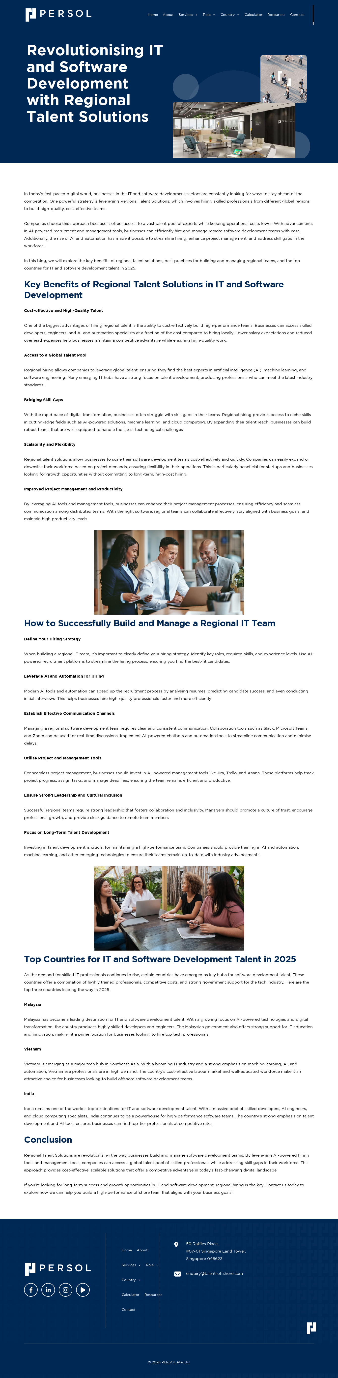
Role (216, 14)
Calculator (261, 14)
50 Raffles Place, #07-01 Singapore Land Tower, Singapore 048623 (216, 1251)
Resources (284, 14)
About (175, 14)
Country (237, 14)
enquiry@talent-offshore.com (214, 1274)
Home (160, 14)
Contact (304, 14)
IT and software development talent (161, 1109)
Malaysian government (207, 1027)
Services (195, 14)
